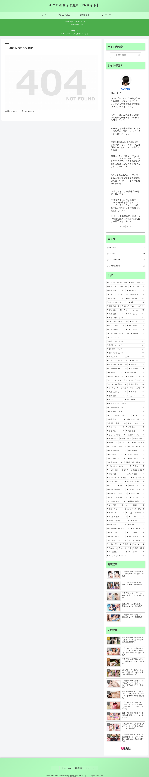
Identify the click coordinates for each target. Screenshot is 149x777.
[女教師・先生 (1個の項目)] (114, 544)
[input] (125, 55)
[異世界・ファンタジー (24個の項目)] (125, 345)
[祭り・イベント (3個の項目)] (114, 509)
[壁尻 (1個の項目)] (127, 544)
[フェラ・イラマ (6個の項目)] (136, 446)
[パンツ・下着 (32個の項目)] (115, 325)
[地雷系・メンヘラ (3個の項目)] (135, 489)
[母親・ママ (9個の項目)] (115, 427)
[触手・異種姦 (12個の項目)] (134, 400)
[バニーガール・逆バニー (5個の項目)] (119, 466)
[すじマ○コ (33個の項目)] (137, 322)
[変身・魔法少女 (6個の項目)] (116, 450)
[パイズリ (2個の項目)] (136, 517)
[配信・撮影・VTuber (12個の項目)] (125, 411)
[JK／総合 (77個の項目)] (137, 294)
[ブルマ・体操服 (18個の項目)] (134, 372)
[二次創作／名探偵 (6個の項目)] (134, 454)
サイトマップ (90, 768)
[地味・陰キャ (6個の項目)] (136, 458)
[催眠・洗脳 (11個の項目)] (114, 419)
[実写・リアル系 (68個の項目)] (135, 298)
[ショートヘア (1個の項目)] (125, 548)
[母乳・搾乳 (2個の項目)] (137, 528)
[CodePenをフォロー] (124, 226)
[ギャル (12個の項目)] (114, 400)
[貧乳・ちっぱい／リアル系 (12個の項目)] (125, 404)
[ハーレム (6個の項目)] (124, 443)
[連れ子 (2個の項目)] (136, 524)
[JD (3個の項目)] (111, 485)
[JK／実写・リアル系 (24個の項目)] (125, 349)
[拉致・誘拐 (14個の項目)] (115, 396)
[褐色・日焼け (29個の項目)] (135, 325)
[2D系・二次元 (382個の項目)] (136, 282)
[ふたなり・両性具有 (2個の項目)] (135, 513)
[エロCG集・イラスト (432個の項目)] (117, 282)
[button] (139, 55)
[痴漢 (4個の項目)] (124, 478)
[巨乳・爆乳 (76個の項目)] (115, 298)
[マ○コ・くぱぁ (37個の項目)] (135, 314)
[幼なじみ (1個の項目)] (112, 548)
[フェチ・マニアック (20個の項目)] (117, 361)
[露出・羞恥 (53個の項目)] (114, 310)
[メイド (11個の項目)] (138, 415)
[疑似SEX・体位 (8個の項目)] (136, 435)
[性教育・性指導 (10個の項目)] (116, 423)
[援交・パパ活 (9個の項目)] (136, 423)
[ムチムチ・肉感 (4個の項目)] (135, 474)
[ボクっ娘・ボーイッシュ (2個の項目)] (118, 528)
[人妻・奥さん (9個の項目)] (135, 427)
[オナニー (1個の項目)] (138, 544)
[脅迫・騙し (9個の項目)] (115, 431)
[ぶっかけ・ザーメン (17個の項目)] (135, 376)
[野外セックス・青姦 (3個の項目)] (117, 493)
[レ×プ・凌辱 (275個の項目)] (137, 286)
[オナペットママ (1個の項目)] (135, 552)
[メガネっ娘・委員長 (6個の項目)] (116, 446)
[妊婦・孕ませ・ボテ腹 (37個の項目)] (125, 318)
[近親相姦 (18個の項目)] (114, 372)
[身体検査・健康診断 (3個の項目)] (117, 497)
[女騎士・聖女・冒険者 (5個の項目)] (134, 462)
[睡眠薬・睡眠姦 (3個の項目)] (136, 501)
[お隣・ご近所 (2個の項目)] (115, 532)
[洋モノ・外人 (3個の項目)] (136, 485)
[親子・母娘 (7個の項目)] (138, 439)
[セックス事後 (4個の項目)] (114, 482)
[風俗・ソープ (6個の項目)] (138, 443)
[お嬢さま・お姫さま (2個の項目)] (118, 521)
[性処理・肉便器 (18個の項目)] (115, 376)
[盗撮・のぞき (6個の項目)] (114, 462)
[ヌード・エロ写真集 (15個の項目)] (117, 384)
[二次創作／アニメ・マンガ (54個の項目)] (133, 306)
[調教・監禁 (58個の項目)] (113, 306)
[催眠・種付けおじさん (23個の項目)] (125, 353)
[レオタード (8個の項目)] (112, 439)
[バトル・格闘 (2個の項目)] (135, 532)
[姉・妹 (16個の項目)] (128, 380)
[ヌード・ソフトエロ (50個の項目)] (134, 310)
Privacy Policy (67, 768)
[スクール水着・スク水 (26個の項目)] (118, 333)
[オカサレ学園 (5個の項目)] (113, 470)
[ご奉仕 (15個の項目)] (139, 380)
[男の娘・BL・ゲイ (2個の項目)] (115, 513)
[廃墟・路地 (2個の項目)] (116, 524)
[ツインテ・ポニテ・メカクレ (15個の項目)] (132, 388)
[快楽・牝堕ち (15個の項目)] (136, 384)
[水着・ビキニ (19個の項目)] (136, 364)
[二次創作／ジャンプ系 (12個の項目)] (125, 407)
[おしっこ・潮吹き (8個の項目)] (116, 435)
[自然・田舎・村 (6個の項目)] (116, 458)
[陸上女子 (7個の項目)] (112, 443)
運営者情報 (78, 768)
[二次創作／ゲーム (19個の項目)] (117, 368)
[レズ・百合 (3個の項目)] (115, 505)
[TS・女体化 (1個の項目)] (115, 552)
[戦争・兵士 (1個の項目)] (138, 548)
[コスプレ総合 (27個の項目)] (115, 329)
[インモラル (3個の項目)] (137, 497)
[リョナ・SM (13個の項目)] (135, 396)
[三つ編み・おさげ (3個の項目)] (116, 501)
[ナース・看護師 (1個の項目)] (136, 540)
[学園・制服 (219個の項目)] (115, 290)
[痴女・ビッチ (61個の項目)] (136, 302)
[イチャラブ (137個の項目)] (135, 290)
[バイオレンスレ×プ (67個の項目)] (116, 302)
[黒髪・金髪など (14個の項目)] (117, 392)
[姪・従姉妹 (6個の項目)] (114, 454)
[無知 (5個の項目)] (125, 470)
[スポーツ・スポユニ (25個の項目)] (125, 337)
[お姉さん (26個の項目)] (137, 333)
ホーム (56, 768)
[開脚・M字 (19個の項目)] (137, 361)
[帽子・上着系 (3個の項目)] (136, 493)
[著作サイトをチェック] (120, 226)
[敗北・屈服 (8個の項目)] (125, 439)
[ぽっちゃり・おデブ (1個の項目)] (116, 540)
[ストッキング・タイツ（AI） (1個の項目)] (125, 556)
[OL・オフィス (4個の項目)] (137, 478)
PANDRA (125, 89)
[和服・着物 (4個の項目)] (115, 474)
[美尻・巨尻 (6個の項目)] (136, 450)
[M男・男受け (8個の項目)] (135, 431)
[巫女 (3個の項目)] (122, 485)
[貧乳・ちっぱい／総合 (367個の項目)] (117, 286)
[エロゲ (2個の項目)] (137, 521)
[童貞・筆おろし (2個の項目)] (135, 536)
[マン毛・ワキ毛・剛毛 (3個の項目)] (134, 509)
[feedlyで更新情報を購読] (127, 226)
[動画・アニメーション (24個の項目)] (125, 341)
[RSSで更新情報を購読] (130, 226)
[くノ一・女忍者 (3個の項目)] (135, 505)
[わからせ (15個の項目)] (112, 388)
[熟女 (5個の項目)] (138, 466)
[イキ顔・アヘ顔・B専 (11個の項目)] (134, 419)
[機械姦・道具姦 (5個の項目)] (137, 470)
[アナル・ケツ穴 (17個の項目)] (114, 380)
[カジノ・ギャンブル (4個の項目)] (134, 482)
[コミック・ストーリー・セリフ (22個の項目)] (125, 357)
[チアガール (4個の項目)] (113, 478)
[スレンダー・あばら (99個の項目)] (117, 294)
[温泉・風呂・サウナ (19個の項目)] (117, 364)
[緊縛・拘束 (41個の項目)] (115, 314)
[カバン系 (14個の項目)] (136, 392)
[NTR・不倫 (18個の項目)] (136, 368)
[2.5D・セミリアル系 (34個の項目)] (117, 322)
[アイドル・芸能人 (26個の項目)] (135, 329)
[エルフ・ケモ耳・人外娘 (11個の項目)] (118, 415)
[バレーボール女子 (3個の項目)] (115, 489)
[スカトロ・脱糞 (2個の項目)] (117, 517)
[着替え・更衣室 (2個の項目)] (115, 536)
